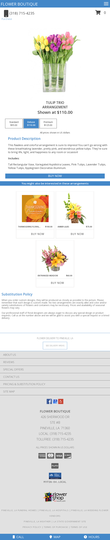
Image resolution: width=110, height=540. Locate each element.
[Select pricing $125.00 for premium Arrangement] (48, 123)
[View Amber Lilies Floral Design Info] (75, 208)
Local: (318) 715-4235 (55, 433)
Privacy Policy (32, 527)
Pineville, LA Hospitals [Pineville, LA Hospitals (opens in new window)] (54, 510)
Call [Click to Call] (18, 537)
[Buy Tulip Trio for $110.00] (55, 176)
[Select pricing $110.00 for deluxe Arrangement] (31, 123)
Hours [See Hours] (91, 537)
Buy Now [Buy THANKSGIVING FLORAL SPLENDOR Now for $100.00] (37, 234)
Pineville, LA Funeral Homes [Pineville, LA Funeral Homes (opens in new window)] (19, 510)
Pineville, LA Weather (37, 521)
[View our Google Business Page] (55, 403)
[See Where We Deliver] (55, 345)
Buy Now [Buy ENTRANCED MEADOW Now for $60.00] (57, 283)
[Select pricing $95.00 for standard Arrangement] (14, 123)
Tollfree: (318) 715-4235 (55, 439)
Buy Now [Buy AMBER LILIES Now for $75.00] (77, 234)
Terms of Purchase (56, 527)
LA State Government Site (70, 521)
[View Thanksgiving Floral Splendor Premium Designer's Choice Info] (35, 208)
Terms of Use (79, 527)
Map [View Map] (55, 537)
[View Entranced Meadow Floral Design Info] (55, 257)
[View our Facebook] (49, 403)
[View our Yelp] (60, 403)
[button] (100, 13)
